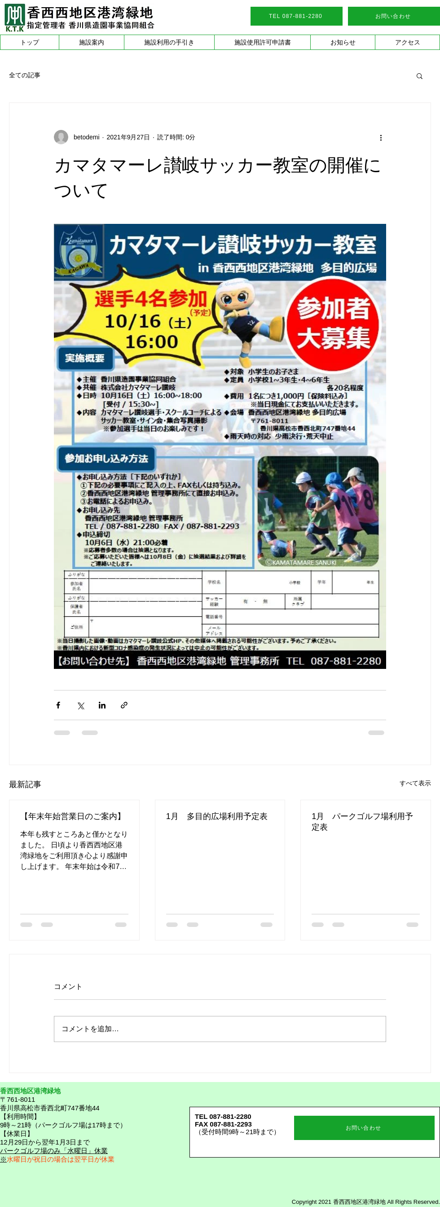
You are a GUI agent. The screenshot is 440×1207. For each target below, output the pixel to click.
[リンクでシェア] (124, 705)
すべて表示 (415, 783)
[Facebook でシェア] (58, 705)
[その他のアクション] (380, 137)
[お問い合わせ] (394, 16)
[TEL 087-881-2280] (297, 16)
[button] (91, 42)
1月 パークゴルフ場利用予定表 (362, 822)
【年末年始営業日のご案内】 (72, 816)
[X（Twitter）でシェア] (80, 705)
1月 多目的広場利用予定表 (217, 816)
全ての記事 (24, 75)
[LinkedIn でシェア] (102, 705)
